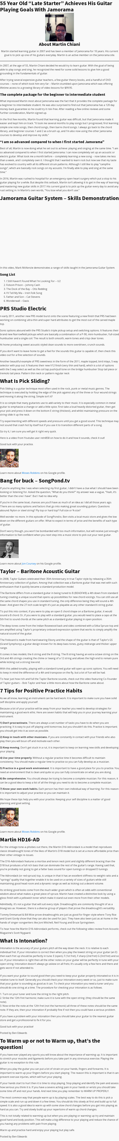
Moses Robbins (31, 473)
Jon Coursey (29, 563)
